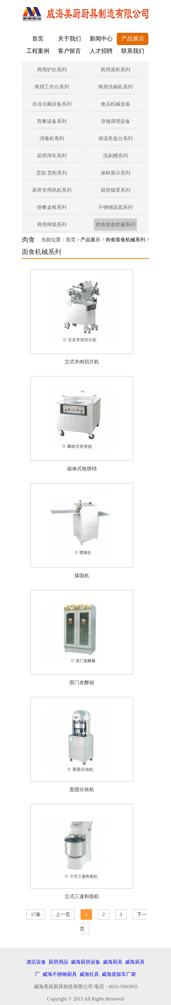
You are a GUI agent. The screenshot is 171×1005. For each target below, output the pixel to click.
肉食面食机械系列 (115, 224)
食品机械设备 (115, 104)
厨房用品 (58, 962)
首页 (38, 39)
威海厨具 (112, 962)
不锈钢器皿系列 (115, 207)
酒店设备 (36, 962)
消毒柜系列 (51, 138)
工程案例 (37, 51)
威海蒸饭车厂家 (119, 974)
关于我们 (69, 39)
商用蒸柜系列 (115, 70)
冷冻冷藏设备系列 (52, 104)
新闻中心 (101, 39)
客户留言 (69, 51)
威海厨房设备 (85, 962)
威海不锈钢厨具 (59, 974)
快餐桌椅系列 (52, 207)
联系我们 (132, 51)
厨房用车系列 (52, 156)
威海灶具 (89, 974)
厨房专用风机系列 (52, 190)
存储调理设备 (115, 121)
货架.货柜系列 (51, 173)
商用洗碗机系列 (115, 87)
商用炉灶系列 (52, 70)
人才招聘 (101, 51)
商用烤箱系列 (52, 224)
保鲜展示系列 (115, 173)
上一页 (62, 914)
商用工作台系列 (52, 87)
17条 (36, 914)
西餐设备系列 (52, 121)
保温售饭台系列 (115, 138)
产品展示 (132, 39)
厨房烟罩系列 (115, 190)
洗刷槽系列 (115, 156)
